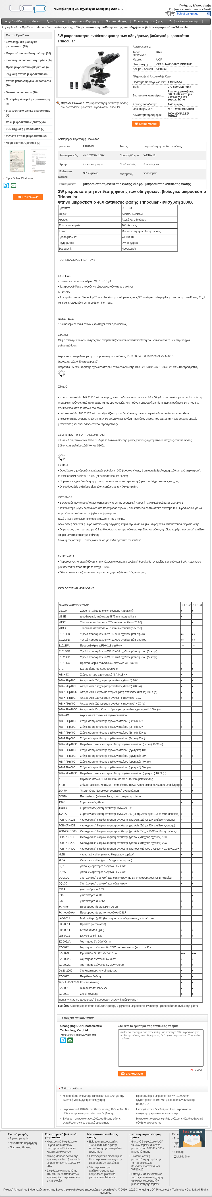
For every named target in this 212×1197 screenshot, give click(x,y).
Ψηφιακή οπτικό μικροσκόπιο (25, 74)
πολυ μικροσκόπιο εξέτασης (24, 122)
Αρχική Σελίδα (10, 27)
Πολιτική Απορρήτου (15, 1189)
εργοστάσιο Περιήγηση (85, 21)
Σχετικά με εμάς (55, 21)
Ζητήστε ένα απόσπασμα (185, 9)
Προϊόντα (27, 27)
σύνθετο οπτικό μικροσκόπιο (24, 136)
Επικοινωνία (148, 123)
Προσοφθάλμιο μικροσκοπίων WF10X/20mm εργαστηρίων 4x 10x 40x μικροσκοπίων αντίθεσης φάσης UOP (165, 1099)
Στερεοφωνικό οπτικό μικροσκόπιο (28, 110)
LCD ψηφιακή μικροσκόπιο (23, 129)
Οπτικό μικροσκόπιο (19, 92)
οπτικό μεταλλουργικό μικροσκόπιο (28, 81)
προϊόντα (34, 21)
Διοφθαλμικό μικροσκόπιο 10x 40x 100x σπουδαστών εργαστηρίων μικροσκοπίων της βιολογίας (63, 1175)
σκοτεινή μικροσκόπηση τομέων (26, 60)
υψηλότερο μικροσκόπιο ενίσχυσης (137, 1005)
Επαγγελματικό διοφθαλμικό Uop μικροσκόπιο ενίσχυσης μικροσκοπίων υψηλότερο (105, 1159)
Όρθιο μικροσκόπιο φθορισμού (26, 67)
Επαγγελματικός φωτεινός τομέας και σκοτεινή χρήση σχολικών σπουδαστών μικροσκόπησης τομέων (147, 1179)
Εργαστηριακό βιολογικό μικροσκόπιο (61, 1136)
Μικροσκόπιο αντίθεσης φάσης (55, 27)
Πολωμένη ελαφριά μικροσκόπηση (28, 99)
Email (207, 9)
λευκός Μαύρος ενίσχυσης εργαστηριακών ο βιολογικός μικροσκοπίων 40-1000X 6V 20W (63, 1161)
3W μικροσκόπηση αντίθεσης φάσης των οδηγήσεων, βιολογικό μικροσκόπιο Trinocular (102, 1172)
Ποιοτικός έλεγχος (116, 21)
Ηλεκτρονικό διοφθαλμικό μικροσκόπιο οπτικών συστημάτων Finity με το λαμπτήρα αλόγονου (62, 1146)
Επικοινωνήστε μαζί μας (148, 21)
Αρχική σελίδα (13, 21)
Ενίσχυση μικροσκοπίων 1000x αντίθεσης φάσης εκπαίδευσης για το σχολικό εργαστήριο (105, 1146)
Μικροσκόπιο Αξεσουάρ (21, 142)
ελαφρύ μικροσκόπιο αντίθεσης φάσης (92, 1005)
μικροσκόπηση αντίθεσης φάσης (179, 1005)
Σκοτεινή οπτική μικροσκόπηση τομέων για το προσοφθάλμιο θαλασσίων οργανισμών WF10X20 (146, 1163)
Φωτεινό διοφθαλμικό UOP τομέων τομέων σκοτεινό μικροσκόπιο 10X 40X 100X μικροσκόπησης (147, 1146)
